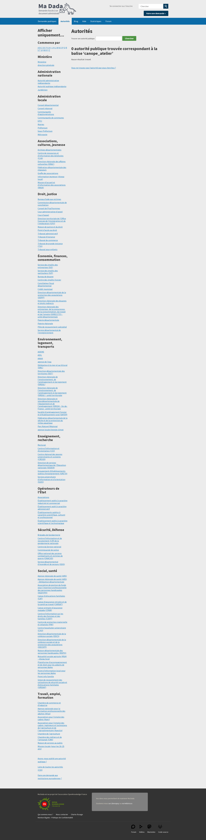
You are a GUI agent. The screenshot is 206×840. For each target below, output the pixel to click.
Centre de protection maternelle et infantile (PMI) (52, 623)
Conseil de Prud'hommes (49, 208)
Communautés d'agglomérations (46, 113)
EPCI (40, 121)
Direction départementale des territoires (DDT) (51, 372)
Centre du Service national (49, 546)
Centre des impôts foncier (49, 280)
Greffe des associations (48, 173)
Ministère (42, 62)
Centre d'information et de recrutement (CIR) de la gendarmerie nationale (50, 541)
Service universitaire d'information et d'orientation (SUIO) (51, 479)
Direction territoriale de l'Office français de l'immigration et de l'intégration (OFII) (52, 221)
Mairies (41, 124)
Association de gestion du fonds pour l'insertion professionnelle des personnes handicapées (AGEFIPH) (52, 589)
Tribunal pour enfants (47, 249)
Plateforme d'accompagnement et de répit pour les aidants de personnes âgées (52, 665)
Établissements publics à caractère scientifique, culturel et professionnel (51, 515)
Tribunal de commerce (48, 240)
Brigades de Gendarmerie (49, 535)
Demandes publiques (47, 21)
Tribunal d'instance (46, 237)
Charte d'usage (77, 814)
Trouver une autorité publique (83, 38)
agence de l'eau (44, 361)
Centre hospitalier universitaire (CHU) (52, 629)
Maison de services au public (50, 743)
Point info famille (46, 676)
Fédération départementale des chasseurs (52, 168)
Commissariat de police (48, 550)
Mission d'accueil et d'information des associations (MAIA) (52, 185)
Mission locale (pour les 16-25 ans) (51, 747)
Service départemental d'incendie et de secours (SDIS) (51, 563)
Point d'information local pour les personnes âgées (51, 671)
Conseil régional (45, 108)
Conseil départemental (48, 105)
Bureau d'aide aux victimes (49, 199)
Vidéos (142, 829)
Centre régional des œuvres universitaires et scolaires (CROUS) (50, 457)
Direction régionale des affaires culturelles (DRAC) (52, 162)
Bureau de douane (45, 276)
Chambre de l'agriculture (49, 733)
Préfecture (42, 127)
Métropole (42, 134)
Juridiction (42, 89)
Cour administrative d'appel (50, 211)
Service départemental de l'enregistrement (49, 331)
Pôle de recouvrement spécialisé (52, 327)
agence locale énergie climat (51, 429)
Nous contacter (62, 814)
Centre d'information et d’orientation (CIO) (48, 449)
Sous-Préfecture (45, 131)
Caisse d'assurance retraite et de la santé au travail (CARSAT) (52, 603)
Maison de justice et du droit (50, 227)
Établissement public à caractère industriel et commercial (52, 501)
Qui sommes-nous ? (45, 814)
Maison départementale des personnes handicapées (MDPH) (52, 651)
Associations (43, 497)
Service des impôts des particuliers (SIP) (48, 271)
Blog (76, 21)
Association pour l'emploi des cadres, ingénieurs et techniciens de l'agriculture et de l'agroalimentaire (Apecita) (52, 727)
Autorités (65, 21)
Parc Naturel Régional (48, 426)
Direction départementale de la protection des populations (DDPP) (52, 295)
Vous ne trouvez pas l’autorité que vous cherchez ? (93, 67)
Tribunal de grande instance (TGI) (50, 244)
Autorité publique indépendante (52, 86)
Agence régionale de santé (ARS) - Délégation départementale (52, 580)
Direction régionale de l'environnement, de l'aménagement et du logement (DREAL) (52, 381)
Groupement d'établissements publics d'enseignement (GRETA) (52, 472)
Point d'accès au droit (47, 230)
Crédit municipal (45, 289)
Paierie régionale (45, 323)
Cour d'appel (43, 215)
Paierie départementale (48, 320)
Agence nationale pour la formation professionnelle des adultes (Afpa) (51, 711)
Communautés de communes (51, 117)
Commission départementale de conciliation (52, 203)
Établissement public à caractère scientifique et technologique (52, 522)
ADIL (40, 355)
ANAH (40, 358)
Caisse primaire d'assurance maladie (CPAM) (50, 609)
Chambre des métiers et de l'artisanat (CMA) (50, 738)
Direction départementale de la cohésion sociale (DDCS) (52, 635)
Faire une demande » (156, 13)
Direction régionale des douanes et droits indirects (52, 302)
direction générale (46, 65)
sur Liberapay (113, 803)
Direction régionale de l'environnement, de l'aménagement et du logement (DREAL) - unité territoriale (52, 392)
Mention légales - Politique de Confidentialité (55, 817)
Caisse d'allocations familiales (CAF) (51, 597)
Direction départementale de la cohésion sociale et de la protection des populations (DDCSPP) (52, 643)
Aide (84, 21)
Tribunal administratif (48, 233)
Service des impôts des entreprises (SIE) (48, 266)
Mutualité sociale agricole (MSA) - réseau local (52, 657)
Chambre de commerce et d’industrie (49, 704)
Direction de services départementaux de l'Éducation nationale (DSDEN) (52, 465)
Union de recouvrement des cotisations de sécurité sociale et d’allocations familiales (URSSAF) (52, 684)
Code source (163, 829)
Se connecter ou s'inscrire (121, 6)
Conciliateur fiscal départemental (46, 284)
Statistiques (95, 21)
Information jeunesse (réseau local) (51, 177)
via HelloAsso (127, 803)
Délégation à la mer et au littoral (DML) (52, 366)
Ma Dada (57, 8)
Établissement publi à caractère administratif (52, 507)
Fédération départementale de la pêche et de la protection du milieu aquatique (52, 420)
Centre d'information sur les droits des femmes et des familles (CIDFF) (50, 616)
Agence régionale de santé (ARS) (52, 576)
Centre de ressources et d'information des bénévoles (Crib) (50, 155)
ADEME (41, 351)
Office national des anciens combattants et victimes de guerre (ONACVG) (50, 556)
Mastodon (151, 829)
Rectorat (42, 445)
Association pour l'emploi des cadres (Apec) (51, 718)
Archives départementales (49, 149)
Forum (108, 21)
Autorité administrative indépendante (48, 81)
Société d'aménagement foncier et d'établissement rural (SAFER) (52, 413)
